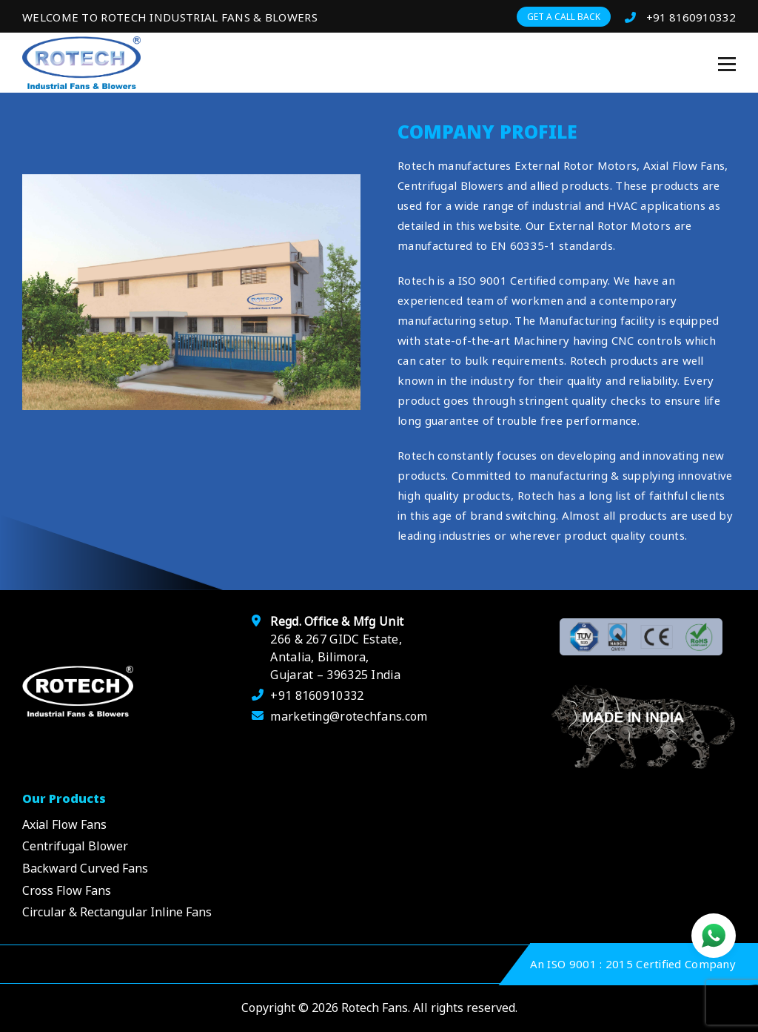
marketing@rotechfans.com (348, 716)
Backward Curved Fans (85, 868)
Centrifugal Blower (75, 846)
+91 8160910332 (680, 17)
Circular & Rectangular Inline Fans (117, 912)
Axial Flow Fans (64, 824)
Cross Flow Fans (66, 890)
